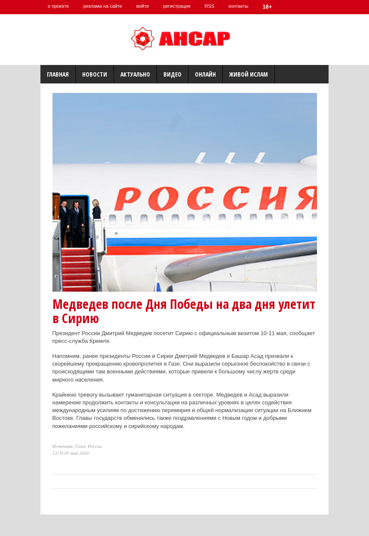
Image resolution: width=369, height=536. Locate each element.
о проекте (58, 6)
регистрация (177, 6)
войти (142, 6)
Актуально (135, 74)
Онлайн (205, 74)
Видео (172, 74)
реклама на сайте (102, 6)
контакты (238, 6)
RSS (210, 6)
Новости (94, 74)
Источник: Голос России (77, 446)
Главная (58, 74)
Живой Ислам (248, 74)
